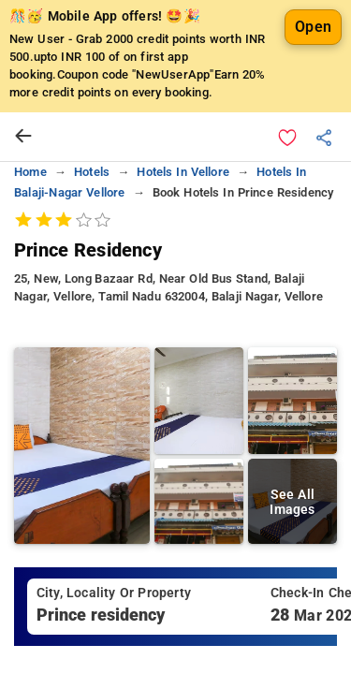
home (30, 172)
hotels (92, 172)
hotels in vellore (183, 172)
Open (313, 27)
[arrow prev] (23, 136)
